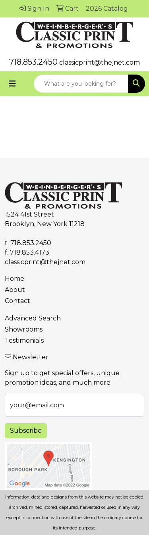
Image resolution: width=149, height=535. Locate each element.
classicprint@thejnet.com (99, 62)
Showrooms (24, 329)
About (15, 289)
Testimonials (24, 340)
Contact (17, 301)
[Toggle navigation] (12, 83)
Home (14, 278)
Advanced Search (33, 318)
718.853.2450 (33, 62)
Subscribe (26, 430)
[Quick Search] (81, 84)
